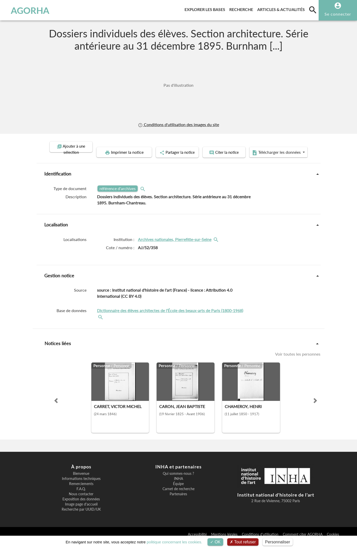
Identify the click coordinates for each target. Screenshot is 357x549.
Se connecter (337, 14)
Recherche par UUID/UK (81, 516)
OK (215, 542)
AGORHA (30, 10)
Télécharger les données (236, 160)
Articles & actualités (282, 8)
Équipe (178, 491)
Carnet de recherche (178, 496)
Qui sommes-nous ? (178, 480)
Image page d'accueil (81, 511)
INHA (178, 486)
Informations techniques (81, 486)
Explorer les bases (206, 8)
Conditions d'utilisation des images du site (178, 124)
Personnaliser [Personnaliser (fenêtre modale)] (277, 542)
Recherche (242, 8)
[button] (56, 408)
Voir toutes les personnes (297, 361)
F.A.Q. (81, 496)
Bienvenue (81, 480)
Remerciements (81, 491)
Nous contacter (81, 501)
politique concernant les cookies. (174, 542)
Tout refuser (243, 542)
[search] (313, 10)
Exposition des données (81, 506)
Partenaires (178, 501)
